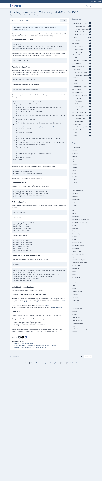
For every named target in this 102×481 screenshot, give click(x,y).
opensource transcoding (79, 262)
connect (74, 173)
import (74, 214)
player (74, 271)
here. (47, 306)
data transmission (77, 190)
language (75, 228)
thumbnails (75, 300)
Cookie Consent (72, 363)
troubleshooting (77, 309)
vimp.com (93, 1)
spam (74, 288)
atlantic (74, 162)
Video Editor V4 (77, 320)
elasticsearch (76, 199)
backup (74, 165)
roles (73, 280)
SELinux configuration (55, 307)
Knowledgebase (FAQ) (26, 15)
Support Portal (14, 15)
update (74, 311)
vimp (73, 326)
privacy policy (76, 277)
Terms (27, 363)
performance (76, 265)
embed (74, 205)
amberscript (75, 153)
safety (74, 283)
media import (76, 248)
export (74, 208)
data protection (77, 188)
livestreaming (76, 234)
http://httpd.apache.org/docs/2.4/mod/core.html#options (38, 127)
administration (76, 147)
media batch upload (78, 245)
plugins (74, 274)
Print (63, 21)
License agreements (45, 363)
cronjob (74, 182)
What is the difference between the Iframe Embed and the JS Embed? (35, 345)
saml (73, 285)
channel (74, 167)
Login (90, 6)
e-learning (75, 196)
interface (75, 225)
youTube (75, 332)
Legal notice (56, 363)
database (75, 193)
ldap (73, 231)
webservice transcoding (79, 329)
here (36, 291)
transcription (76, 306)
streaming (75, 294)
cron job (74, 179)
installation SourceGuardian (80, 219)
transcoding (76, 303)
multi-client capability (78, 254)
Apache (74, 156)
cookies (74, 176)
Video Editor (76, 317)
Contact (63, 363)
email (73, 202)
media (74, 239)
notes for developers (78, 260)
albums (74, 150)
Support (100, 1)
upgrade (74, 314)
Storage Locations (78, 291)
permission (75, 268)
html (73, 211)
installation (41, 20)
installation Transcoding (79, 222)
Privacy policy (34, 363)
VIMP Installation (30, 20)
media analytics (77, 242)
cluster (74, 170)
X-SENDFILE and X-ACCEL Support (24, 343)
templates (75, 297)
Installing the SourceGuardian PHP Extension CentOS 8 (30, 347)
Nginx (74, 257)
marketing (75, 237)
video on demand (77, 323)
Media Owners (76, 251)
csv (73, 185)
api (73, 159)
